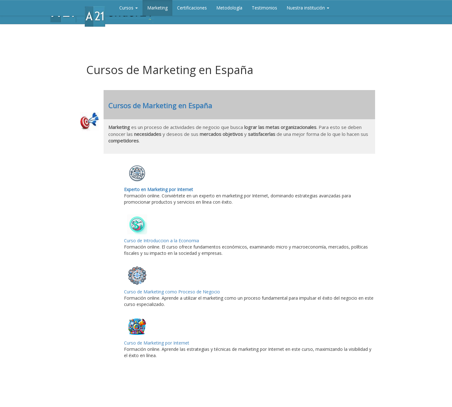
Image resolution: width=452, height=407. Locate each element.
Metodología (229, 8)
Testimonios (264, 8)
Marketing (157, 8)
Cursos (128, 8)
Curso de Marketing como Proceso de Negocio (172, 292)
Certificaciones (192, 8)
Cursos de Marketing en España (160, 105)
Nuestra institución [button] (308, 8)
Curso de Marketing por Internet (156, 343)
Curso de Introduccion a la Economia (161, 241)
